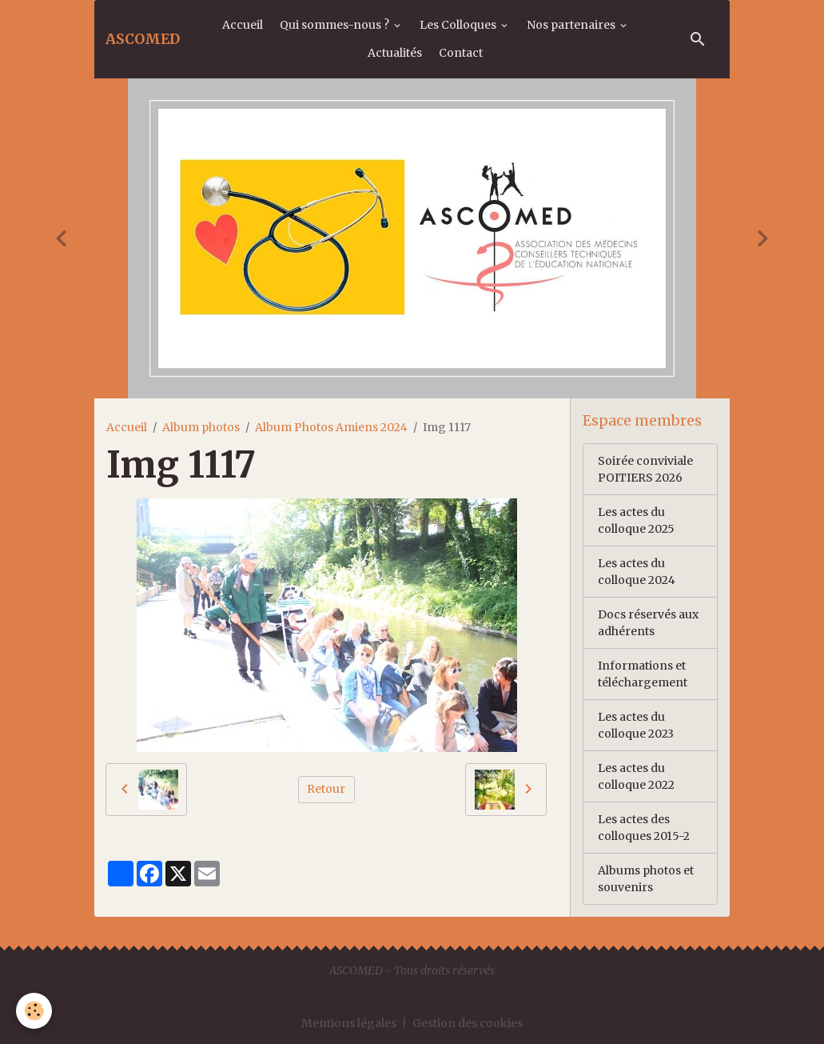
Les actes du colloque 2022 (636, 776)
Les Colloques (459, 25)
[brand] (142, 39)
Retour (326, 789)
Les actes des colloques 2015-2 (644, 827)
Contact (461, 53)
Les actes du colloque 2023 (636, 725)
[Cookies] (34, 1011)
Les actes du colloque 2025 (636, 520)
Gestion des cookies (467, 1023)
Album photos (201, 427)
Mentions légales (348, 1023)
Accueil (242, 25)
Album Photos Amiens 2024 (331, 427)
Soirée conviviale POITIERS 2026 (645, 469)
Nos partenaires (572, 25)
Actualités (395, 53)
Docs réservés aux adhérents (648, 622)
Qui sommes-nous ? (336, 25)
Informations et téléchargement (642, 674)
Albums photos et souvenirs (646, 878)
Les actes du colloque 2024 (636, 571)
